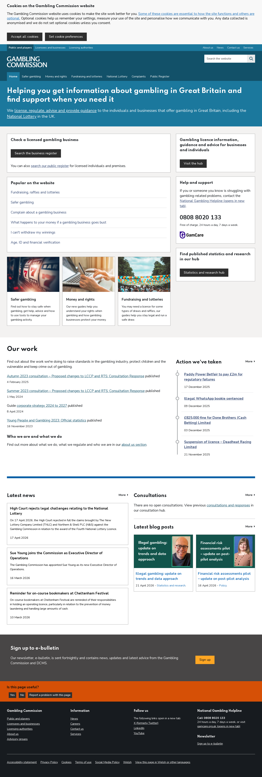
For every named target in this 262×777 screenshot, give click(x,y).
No (23, 694)
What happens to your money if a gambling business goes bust (58, 222)
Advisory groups (17, 739)
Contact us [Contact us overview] (233, 48)
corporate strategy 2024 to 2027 (42, 405)
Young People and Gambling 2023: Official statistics (46, 420)
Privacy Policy (49, 762)
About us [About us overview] (208, 48)
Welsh (127, 762)
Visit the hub (195, 164)
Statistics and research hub (206, 272)
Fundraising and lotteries (86, 77)
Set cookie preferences (66, 36)
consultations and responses (228, 504)
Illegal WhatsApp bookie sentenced (213, 398)
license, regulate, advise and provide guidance (55, 111)
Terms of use (83, 762)
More (250, 361)
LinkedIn (139, 728)
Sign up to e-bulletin (210, 743)
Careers (75, 723)
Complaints (139, 77)
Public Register (159, 77)
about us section (134, 444)
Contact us (77, 728)
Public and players (20, 48)
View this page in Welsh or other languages (162, 762)
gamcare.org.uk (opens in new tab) (218, 726)
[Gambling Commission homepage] (27, 67)
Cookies (66, 762)
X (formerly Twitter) (146, 723)
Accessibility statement (22, 762)
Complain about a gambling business (38, 212)
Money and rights (56, 77)
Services (75, 733)
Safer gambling (31, 77)
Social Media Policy (107, 762)
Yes (13, 694)
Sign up (205, 659)
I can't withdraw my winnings (33, 232)
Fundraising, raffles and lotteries (35, 192)
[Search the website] (251, 59)
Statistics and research (171, 585)
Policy (223, 585)
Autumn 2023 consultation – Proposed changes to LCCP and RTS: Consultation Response (75, 375)
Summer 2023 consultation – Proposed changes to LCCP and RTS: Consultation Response (76, 390)
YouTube (139, 733)
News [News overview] (220, 48)
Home (13, 77)
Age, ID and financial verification (35, 242)
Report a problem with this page (51, 694)
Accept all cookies (24, 36)
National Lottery (117, 77)
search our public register (50, 165)
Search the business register (36, 153)
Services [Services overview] (248, 48)
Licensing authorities (81, 48)
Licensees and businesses (50, 48)
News (74, 718)
